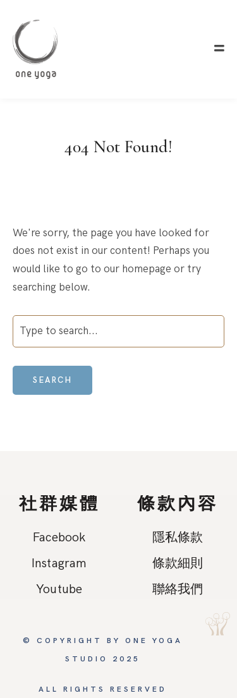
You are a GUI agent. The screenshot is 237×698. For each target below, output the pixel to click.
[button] (219, 48)
